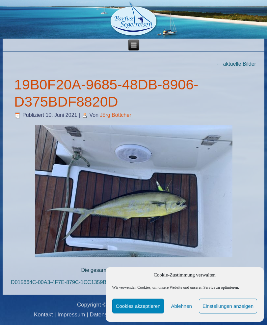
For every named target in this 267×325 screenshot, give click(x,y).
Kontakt (43, 314)
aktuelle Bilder (236, 64)
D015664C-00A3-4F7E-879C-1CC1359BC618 (65, 282)
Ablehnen (181, 306)
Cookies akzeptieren (138, 306)
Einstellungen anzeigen (228, 306)
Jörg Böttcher (115, 115)
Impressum (71, 314)
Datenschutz (105, 314)
